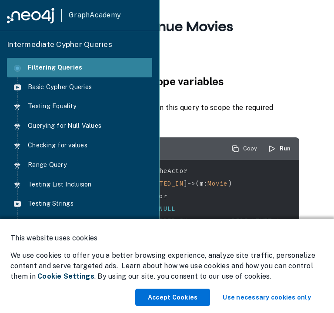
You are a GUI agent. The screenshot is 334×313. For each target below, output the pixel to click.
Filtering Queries (48, 67)
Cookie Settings (65, 276)
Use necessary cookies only (267, 297)
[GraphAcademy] (64, 15)
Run (279, 148)
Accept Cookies (173, 297)
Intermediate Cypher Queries (59, 44)
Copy (244, 148)
